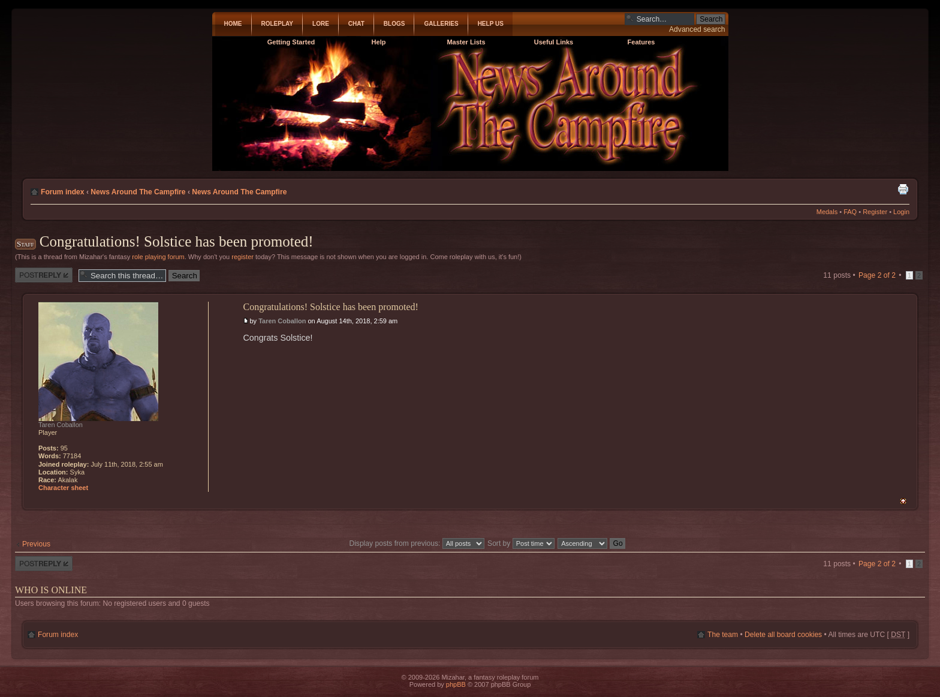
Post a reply (44, 275)
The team (722, 634)
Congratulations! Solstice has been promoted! (177, 241)
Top (903, 501)
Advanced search (697, 29)
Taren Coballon (282, 321)
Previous (36, 544)
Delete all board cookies (783, 634)
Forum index (63, 192)
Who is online (51, 590)
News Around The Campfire (138, 192)
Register (875, 211)
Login (901, 211)
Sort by (521, 543)
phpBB (456, 684)
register (242, 256)
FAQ (850, 211)
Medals (827, 211)
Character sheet (63, 487)
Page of (877, 275)
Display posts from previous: (416, 543)
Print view (902, 189)
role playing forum (158, 256)
